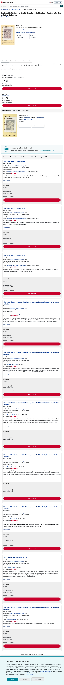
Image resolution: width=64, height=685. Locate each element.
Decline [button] (24, 679)
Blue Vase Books (11, 620)
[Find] (61, 6)
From (22, 36)
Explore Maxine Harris (46, 150)
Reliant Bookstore (12, 364)
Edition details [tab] (25, 60)
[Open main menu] (3, 6)
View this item (5, 78)
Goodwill (9, 467)
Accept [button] (12, 679)
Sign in (56, 2)
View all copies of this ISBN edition (25, 32)
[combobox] (34, 6)
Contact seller (6, 180)
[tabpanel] (31, 66)
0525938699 (27, 117)
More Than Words (12, 519)
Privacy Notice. (18, 674)
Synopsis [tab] (5, 60)
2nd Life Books (11, 415)
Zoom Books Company (13, 314)
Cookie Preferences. (36, 671)
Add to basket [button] (32, 88)
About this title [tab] (14, 60)
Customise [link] (38, 679)
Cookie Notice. (21, 672)
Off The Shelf (10, 568)
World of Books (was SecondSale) (16, 171)
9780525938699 (40, 117)
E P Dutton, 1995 (28, 119)
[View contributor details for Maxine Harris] (5, 17)
